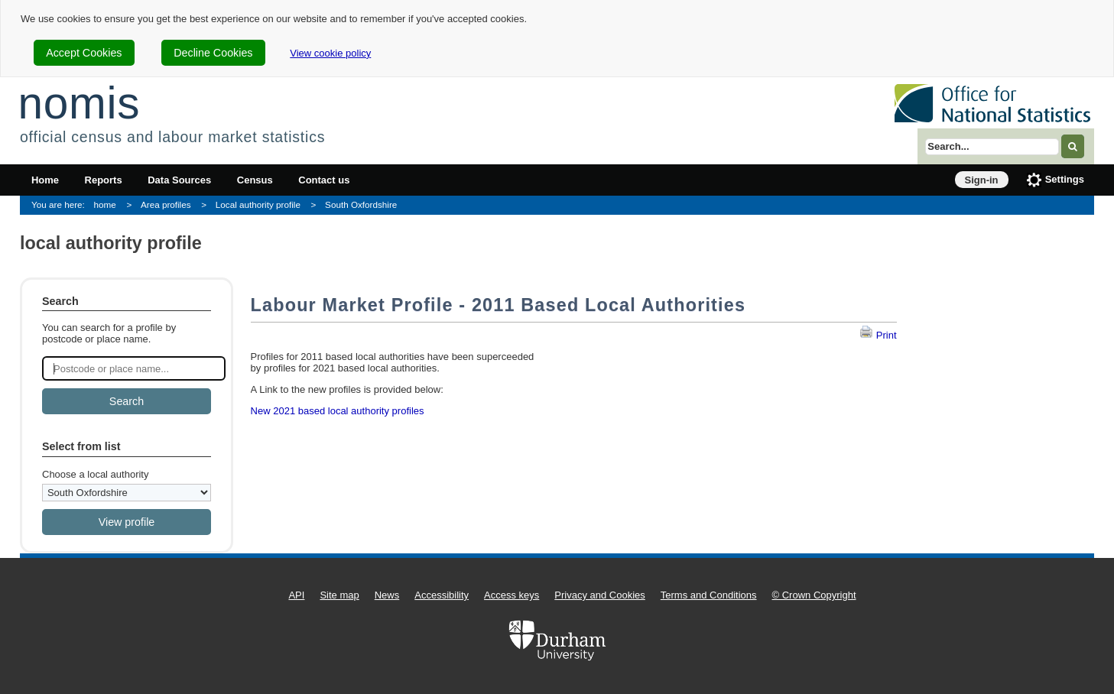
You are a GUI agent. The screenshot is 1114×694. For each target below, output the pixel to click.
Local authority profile (258, 204)
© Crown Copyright (814, 595)
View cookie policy (330, 53)
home (105, 204)
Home (45, 180)
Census (255, 180)
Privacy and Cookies (599, 595)
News (387, 595)
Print (877, 335)
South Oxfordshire (361, 204)
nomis (79, 103)
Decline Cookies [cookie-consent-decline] (213, 53)
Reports (103, 180)
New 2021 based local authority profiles (337, 411)
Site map (339, 595)
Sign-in (982, 180)
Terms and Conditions (709, 595)
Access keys (511, 595)
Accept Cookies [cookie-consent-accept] (84, 53)
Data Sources (179, 180)
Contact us (323, 180)
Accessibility (441, 595)
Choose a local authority (95, 474)
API (296, 595)
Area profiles (166, 204)
